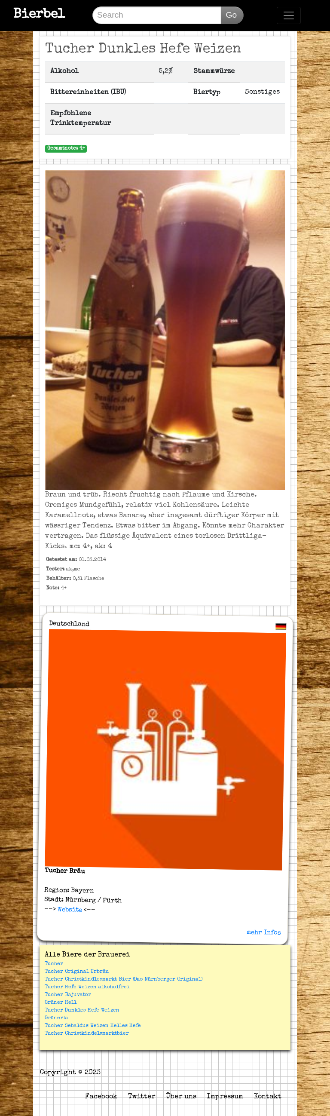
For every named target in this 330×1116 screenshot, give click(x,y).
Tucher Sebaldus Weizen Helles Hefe (93, 1026)
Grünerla (56, 1018)
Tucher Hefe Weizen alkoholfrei (87, 987)
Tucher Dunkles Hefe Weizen (82, 1010)
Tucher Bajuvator (68, 995)
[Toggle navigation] (289, 15)
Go (231, 14)
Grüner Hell (60, 1003)
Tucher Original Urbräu (77, 972)
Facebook (101, 1097)
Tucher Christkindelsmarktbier (87, 1033)
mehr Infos (264, 932)
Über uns (181, 1097)
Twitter (141, 1097)
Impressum (225, 1097)
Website (68, 909)
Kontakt (267, 1097)
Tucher (54, 964)
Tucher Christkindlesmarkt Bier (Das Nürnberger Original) (124, 979)
